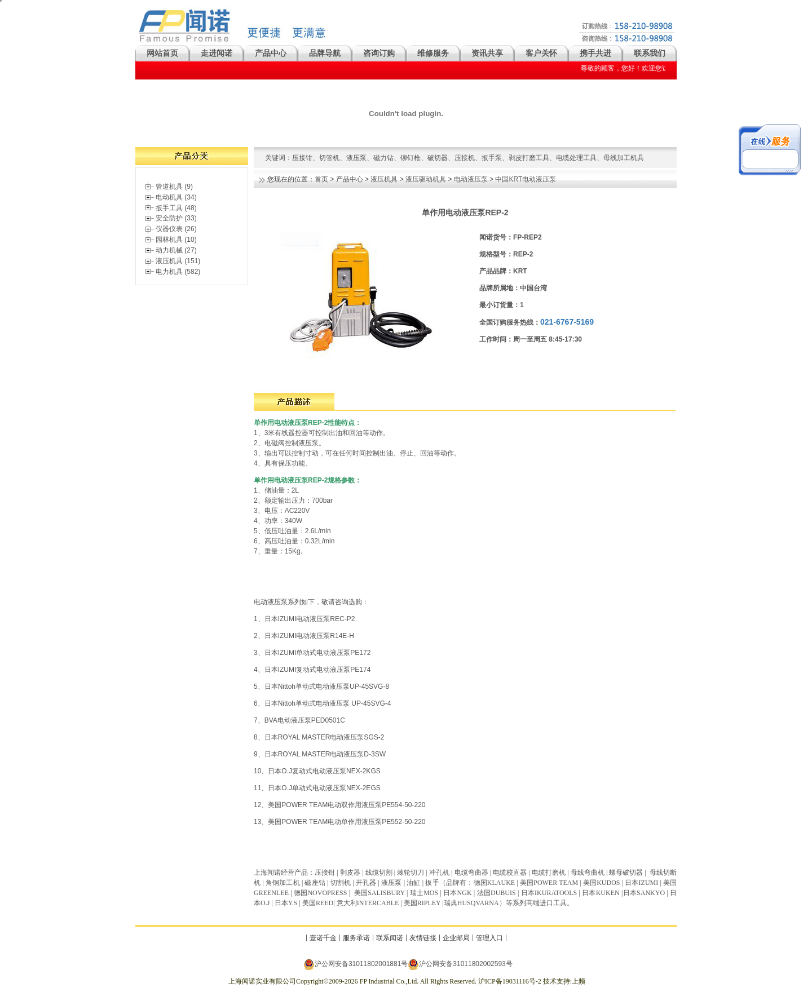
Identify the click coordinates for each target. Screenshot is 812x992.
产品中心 (270, 52)
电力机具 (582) (178, 272)
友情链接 (422, 938)
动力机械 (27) (176, 250)
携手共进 (595, 52)
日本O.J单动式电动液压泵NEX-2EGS (324, 788)
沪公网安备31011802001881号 (355, 964)
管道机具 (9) (174, 187)
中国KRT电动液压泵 (525, 179)
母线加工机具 (623, 158)
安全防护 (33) (176, 218)
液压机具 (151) (178, 261)
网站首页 (162, 52)
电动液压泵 (471, 179)
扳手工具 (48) (176, 208)
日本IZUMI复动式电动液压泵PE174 (317, 670)
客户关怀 (541, 52)
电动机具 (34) (176, 197)
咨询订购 (379, 52)
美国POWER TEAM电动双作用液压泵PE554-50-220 (346, 805)
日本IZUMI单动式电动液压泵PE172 (317, 653)
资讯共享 (487, 52)
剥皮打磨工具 (529, 158)
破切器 (437, 158)
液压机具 (384, 179)
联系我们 (649, 52)
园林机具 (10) (176, 239)
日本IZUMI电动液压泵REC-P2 (309, 619)
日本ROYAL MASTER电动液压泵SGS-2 (324, 737)
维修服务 (433, 52)
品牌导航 (325, 52)
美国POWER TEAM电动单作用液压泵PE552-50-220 (346, 822)
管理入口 (489, 938)
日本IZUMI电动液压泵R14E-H (309, 636)
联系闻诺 (389, 938)
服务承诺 (356, 938)
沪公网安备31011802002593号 (460, 964)
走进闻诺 (216, 52)
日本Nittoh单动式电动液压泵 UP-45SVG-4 (327, 703)
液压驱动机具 (425, 179)
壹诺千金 (323, 938)
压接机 (464, 158)
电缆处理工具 (576, 158)
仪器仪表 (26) (176, 229)
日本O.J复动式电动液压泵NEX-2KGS (324, 771)
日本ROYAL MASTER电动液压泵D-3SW (325, 754)
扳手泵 (492, 158)
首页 (321, 179)
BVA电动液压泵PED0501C (304, 720)
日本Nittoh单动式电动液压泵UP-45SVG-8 (327, 686)
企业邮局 (456, 938)
